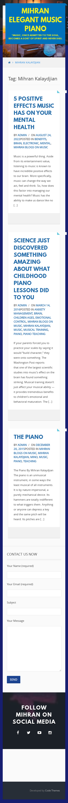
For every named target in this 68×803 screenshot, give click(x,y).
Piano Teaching (34, 334)
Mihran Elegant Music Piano (35, 20)
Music (18, 330)
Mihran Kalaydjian (36, 326)
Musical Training (35, 330)
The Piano (28, 437)
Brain (18, 143)
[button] (59, 55)
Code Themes (52, 790)
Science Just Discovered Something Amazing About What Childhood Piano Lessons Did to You (32, 269)
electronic (31, 143)
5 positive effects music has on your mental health (34, 113)
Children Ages (24, 317)
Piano (18, 334)
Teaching (29, 461)
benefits (40, 139)
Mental (45, 143)
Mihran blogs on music (31, 147)
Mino (34, 457)
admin (22, 135)
